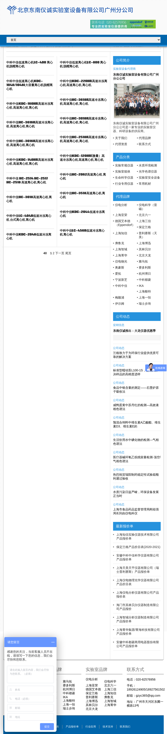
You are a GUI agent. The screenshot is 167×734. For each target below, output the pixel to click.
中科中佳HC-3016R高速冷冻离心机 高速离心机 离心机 (29, 143)
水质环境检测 (148, 165)
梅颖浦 (119, 297)
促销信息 (118, 325)
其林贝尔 (145, 249)
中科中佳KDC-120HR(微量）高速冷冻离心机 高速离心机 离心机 (82, 158)
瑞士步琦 (145, 303)
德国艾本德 (93, 689)
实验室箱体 (122, 171)
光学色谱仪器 (148, 171)
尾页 (68, 253)
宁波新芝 (121, 279)
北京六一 (145, 215)
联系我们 (125, 727)
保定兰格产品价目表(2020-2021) (138, 547)
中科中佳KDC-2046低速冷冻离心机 (28, 236)
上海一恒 (145, 297)
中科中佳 (121, 285)
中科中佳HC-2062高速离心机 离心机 (83, 176)
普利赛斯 (92, 697)
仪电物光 (121, 261)
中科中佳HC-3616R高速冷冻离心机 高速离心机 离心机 (29, 124)
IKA (141, 285)
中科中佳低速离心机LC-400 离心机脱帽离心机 (29, 64)
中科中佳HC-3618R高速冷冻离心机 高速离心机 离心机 (83, 102)
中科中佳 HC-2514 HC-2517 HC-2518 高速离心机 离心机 (27, 180)
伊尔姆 (119, 303)
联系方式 (145, 144)
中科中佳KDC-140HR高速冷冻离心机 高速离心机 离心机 (29, 162)
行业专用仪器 (124, 183)
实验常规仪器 (124, 165)
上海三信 (145, 221)
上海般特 (145, 291)
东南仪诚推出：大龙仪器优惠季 (134, 331)
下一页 (59, 253)
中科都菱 (145, 279)
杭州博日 (145, 273)
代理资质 (121, 144)
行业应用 (90, 727)
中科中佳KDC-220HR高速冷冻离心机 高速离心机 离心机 (83, 83)
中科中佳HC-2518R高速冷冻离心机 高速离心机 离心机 (83, 139)
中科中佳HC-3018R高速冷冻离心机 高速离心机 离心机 (83, 120)
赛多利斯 (145, 267)
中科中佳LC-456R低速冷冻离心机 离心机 (82, 232)
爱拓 (118, 273)
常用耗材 (145, 183)
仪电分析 (121, 205)
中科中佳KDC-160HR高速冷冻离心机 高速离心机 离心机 (29, 105)
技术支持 (108, 727)
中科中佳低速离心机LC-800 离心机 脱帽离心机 (83, 64)
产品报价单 (72, 727)
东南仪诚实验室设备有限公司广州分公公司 (136, 76)
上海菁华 (121, 255)
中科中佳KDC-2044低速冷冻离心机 (82, 214)
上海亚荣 (121, 215)
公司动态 (118, 348)
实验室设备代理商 (124, 69)
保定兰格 (145, 227)
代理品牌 (145, 138)
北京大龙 (145, 255)
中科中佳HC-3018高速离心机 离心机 (29, 199)
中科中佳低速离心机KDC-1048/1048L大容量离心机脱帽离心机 (29, 85)
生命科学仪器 (124, 177)
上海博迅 (145, 243)
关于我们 (121, 138)
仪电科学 (110, 681)
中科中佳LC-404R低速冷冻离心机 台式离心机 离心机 (28, 218)
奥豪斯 (119, 267)
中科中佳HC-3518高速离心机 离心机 (82, 195)
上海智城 (121, 249)
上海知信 (121, 233)
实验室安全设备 (149, 177)
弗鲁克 (119, 243)
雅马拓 (143, 261)
